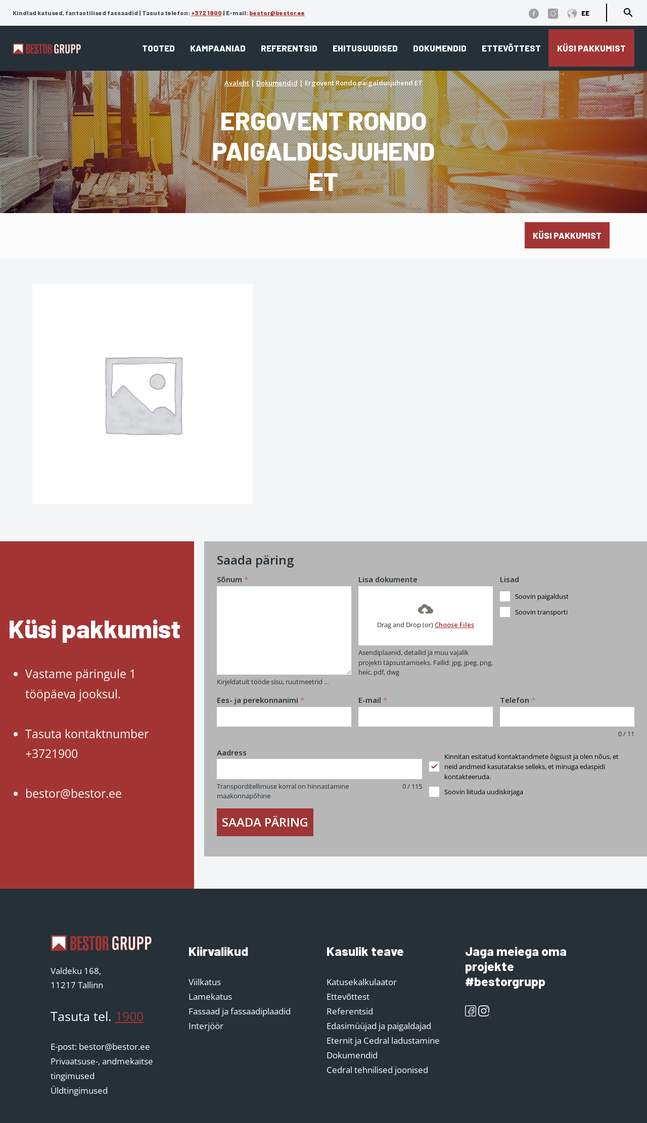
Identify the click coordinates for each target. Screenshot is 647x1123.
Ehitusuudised (365, 48)
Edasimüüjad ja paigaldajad (379, 1026)
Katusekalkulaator (362, 982)
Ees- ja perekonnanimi (260, 700)
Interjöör (206, 1026)
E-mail (372, 700)
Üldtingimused (79, 1090)
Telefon (517, 700)
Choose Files (454, 624)
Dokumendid (440, 48)
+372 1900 (206, 12)
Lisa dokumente (388, 579)
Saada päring (265, 821)
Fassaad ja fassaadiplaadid (240, 1011)
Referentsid (289, 48)
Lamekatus (210, 996)
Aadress (232, 752)
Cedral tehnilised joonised (377, 1070)
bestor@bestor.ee (277, 12)
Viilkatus (205, 982)
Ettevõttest (511, 48)
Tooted (158, 48)
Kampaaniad (218, 48)
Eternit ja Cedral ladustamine (383, 1040)
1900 (129, 1016)
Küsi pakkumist (591, 48)
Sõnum (232, 579)
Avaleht (236, 82)
